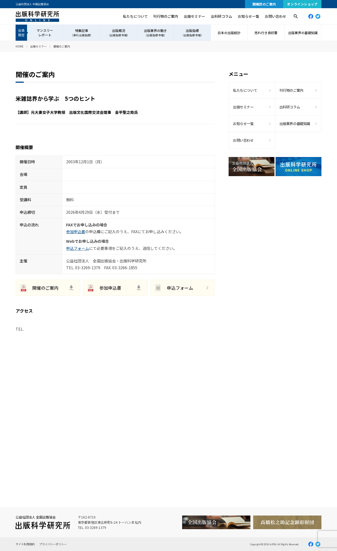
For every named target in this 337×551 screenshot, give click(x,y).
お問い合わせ (275, 16)
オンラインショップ (302, 4)
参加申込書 (75, 231)
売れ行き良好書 (266, 32)
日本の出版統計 (229, 32)
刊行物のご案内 (165, 16)
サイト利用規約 (25, 544)
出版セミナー (194, 16)
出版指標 (192, 32)
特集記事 (81, 32)
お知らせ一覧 (248, 16)
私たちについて (135, 16)
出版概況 (118, 32)
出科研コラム (221, 16)
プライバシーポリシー (53, 544)
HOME (19, 46)
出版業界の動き (155, 32)
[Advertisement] (275, 228)
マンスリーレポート (45, 32)
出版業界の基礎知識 (303, 32)
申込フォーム (77, 248)
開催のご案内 (45, 288)
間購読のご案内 (264, 4)
